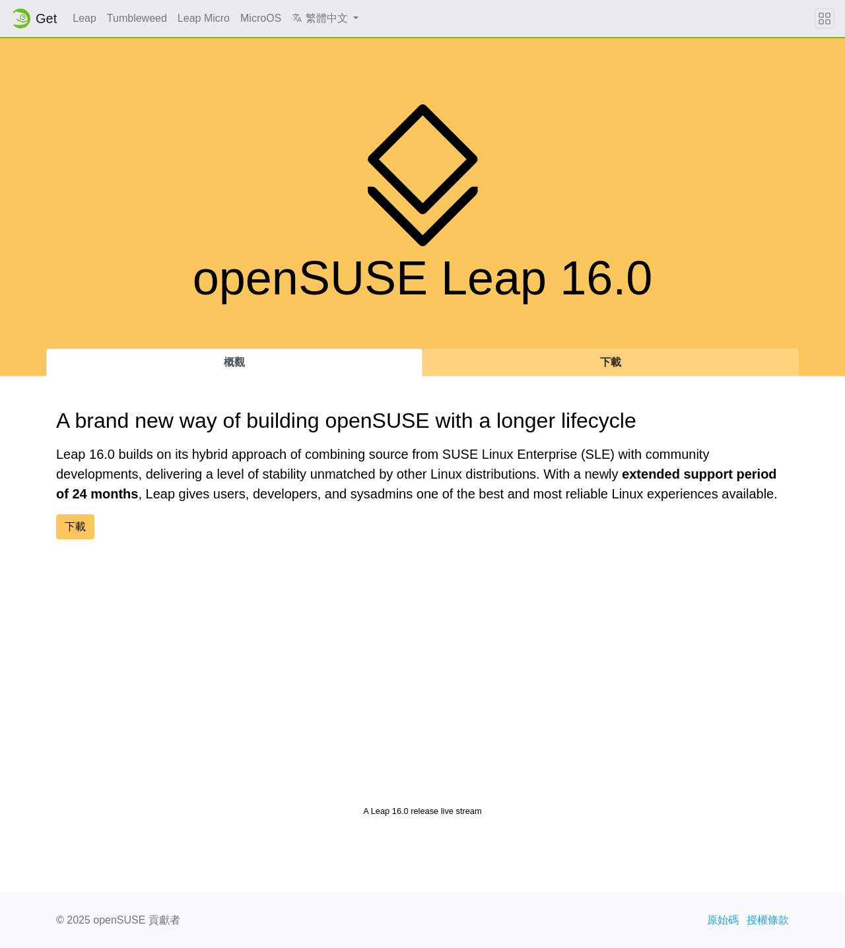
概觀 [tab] (234, 362)
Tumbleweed (137, 18)
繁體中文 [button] (321, 18)
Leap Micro (204, 18)
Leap (84, 18)
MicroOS (260, 18)
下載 (75, 526)
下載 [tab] (610, 362)
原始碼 (723, 920)
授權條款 (768, 920)
